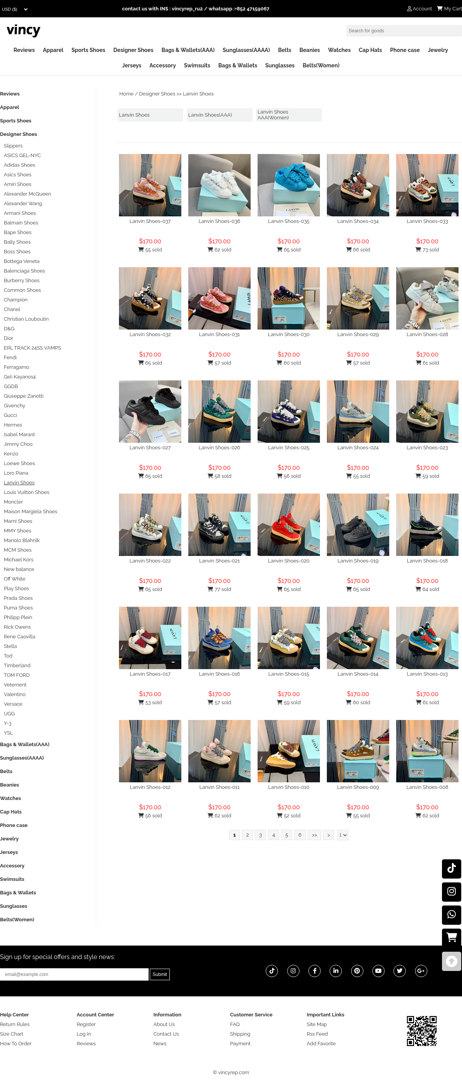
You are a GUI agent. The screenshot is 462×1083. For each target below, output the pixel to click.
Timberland (17, 665)
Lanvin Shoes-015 (288, 674)
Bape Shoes (18, 232)
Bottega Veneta (22, 261)
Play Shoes (16, 588)
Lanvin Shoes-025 (288, 447)
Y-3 (8, 723)
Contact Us (166, 1034)
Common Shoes (22, 290)
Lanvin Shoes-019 (358, 561)
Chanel (12, 309)
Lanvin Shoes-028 (427, 334)
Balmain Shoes (21, 223)
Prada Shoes (18, 598)
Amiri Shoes (17, 184)
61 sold (427, 363)
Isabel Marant (19, 434)
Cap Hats (370, 50)
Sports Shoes (88, 50)
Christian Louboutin (26, 319)
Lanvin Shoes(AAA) (210, 115)
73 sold (427, 250)
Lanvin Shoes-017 (150, 674)
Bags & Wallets (237, 65)
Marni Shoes (18, 521)
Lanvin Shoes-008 (428, 787)
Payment (240, 1043)
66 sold (358, 250)
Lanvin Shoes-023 (427, 447)
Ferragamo (16, 367)
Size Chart (11, 1034)
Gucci (10, 415)
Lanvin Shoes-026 (219, 447)
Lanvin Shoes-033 (427, 221)
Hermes (13, 425)
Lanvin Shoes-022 (150, 561)
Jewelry (438, 50)
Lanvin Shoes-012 (150, 787)
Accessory (162, 65)
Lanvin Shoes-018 (427, 561)
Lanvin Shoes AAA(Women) (273, 115)
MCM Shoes (18, 550)
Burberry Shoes (22, 280)
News (159, 1043)
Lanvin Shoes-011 (219, 787)
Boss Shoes (17, 251)
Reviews (24, 50)
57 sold (219, 363)
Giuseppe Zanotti (24, 396)
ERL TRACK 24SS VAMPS (32, 348)
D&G (9, 328)
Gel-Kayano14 (20, 377)
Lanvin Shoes (198, 94)
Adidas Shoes (19, 165)
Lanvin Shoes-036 (219, 221)
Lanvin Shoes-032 (150, 334)
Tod (8, 656)
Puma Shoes (18, 608)
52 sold (288, 816)
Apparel (53, 50)
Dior (8, 338)
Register (86, 1024)
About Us (164, 1024)
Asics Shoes (18, 174)
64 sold (427, 589)
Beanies (310, 50)
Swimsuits (197, 65)
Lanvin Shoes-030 (289, 334)
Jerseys (131, 65)
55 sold (150, 250)
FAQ (235, 1024)
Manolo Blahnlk (22, 540)
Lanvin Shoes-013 (427, 674)
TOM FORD (17, 675)
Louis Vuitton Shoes (26, 492)
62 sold (219, 250)
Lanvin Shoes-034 (357, 221)
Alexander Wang (23, 203)
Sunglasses (280, 65)
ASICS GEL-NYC (22, 155)
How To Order (16, 1043)
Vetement (15, 685)
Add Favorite (321, 1043)
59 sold (427, 476)
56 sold (289, 476)
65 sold (289, 250)
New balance (19, 569)
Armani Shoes (20, 213)
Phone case (405, 50)
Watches (339, 50)
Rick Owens (17, 627)
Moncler (13, 502)
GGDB (11, 386)
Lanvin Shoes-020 (289, 561)
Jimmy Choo (18, 444)
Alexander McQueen (27, 194)
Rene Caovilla (19, 636)
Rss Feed (317, 1034)
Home (126, 94)
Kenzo (11, 454)
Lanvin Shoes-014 (358, 674)
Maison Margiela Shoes (30, 511)
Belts (284, 50)
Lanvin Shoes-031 (219, 334)
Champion (16, 300)
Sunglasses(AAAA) (246, 50)
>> (314, 835)
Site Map (317, 1024)
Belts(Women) (321, 65)
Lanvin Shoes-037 (150, 221)
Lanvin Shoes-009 (358, 787)
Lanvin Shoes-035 (288, 221)
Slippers (13, 146)
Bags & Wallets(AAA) (187, 50)
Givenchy (14, 405)
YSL (8, 733)
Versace (13, 704)
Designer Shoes (134, 50)
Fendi (10, 357)
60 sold (288, 363)
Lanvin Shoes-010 (289, 787)
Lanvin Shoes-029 (358, 334)
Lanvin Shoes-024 (357, 447)
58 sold (219, 476)
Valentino (14, 694)
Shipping (240, 1034)
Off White (14, 579)
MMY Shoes (17, 531)
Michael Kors (18, 559)
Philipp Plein (18, 617)
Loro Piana (16, 473)
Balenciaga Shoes (24, 271)
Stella (10, 646)
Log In (84, 1034)
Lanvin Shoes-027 (150, 447)
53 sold (150, 702)
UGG (9, 713)
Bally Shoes (17, 242)
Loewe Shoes (19, 463)
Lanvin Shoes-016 (219, 674)
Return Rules (15, 1024)
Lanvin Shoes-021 (219, 561)
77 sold (219, 589)
